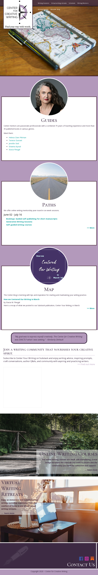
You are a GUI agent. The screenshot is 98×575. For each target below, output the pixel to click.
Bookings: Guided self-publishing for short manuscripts (31, 219)
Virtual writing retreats (59, 3)
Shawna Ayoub (15, 146)
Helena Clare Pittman (17, 137)
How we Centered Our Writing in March (21, 299)
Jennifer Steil (14, 143)
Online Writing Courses (68, 454)
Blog (58, 9)
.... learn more (91, 470)
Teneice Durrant (15, 140)
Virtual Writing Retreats (12, 488)
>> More (90, 228)
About (53, 10)
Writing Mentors (82, 3)
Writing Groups (43, 9)
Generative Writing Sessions (19, 221)
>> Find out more (86, 364)
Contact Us (81, 564)
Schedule (72, 3)
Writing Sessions (43, 3)
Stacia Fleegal (14, 149)
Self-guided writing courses (19, 225)
